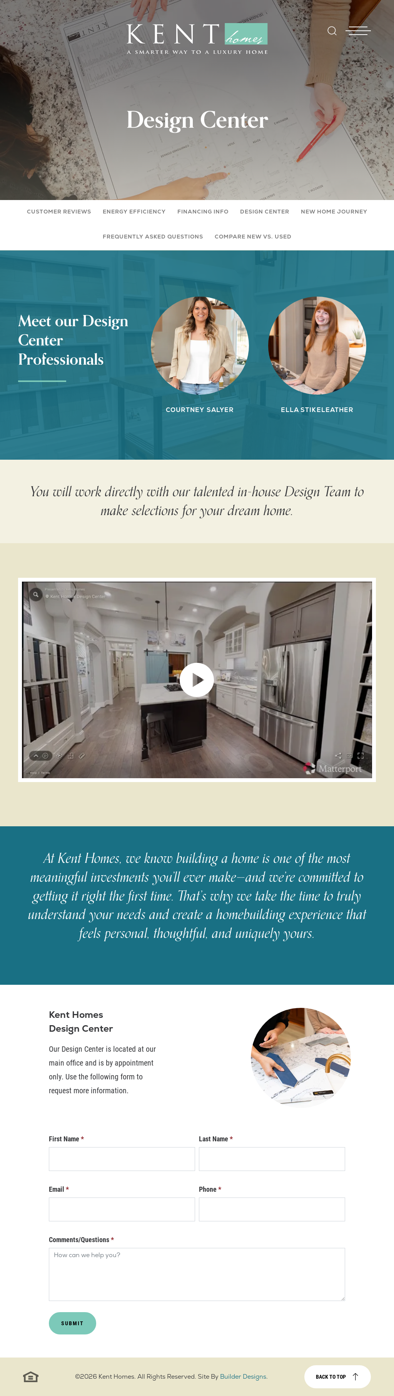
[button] (332, 36)
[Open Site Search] (332, 30)
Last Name (216, 1138)
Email (59, 1189)
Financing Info (203, 211)
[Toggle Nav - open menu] (358, 19)
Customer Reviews (59, 211)
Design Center (264, 211)
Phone (210, 1189)
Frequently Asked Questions (153, 236)
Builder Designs (243, 1377)
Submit (72, 1323)
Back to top (331, 1376)
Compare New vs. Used (253, 236)
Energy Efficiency (134, 211)
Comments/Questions (81, 1239)
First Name (66, 1138)
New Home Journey (334, 211)
